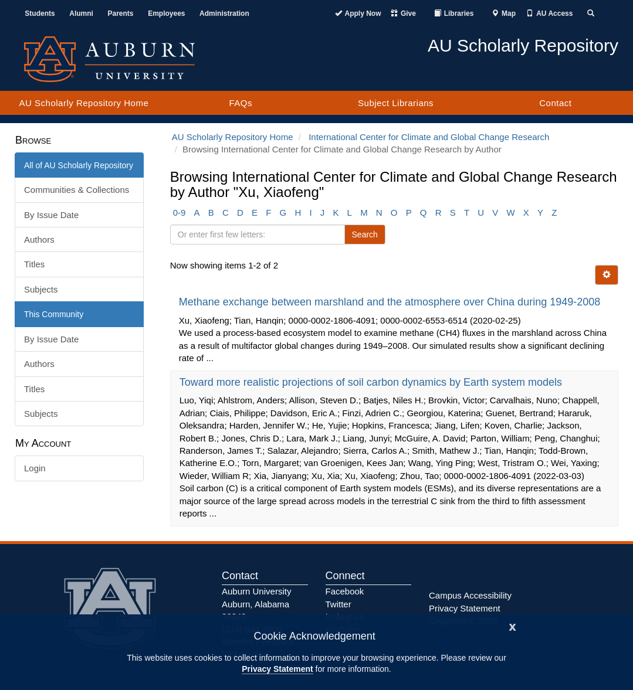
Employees (166, 13)
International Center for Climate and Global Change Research (429, 137)
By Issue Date (51, 215)
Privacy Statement (277, 669)
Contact (555, 103)
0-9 (179, 212)
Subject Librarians (396, 103)
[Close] (512, 626)
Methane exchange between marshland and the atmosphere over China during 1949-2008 (391, 302)
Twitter (338, 604)
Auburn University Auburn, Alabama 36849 (256, 603)
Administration (224, 13)
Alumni (81, 13)
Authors (39, 239)
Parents (121, 13)
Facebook (345, 591)
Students (40, 13)
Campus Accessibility (470, 595)
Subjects (41, 289)
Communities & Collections (76, 190)
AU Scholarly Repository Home (84, 103)
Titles (34, 264)
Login (35, 468)
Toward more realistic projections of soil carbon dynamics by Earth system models (372, 382)
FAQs (240, 103)
